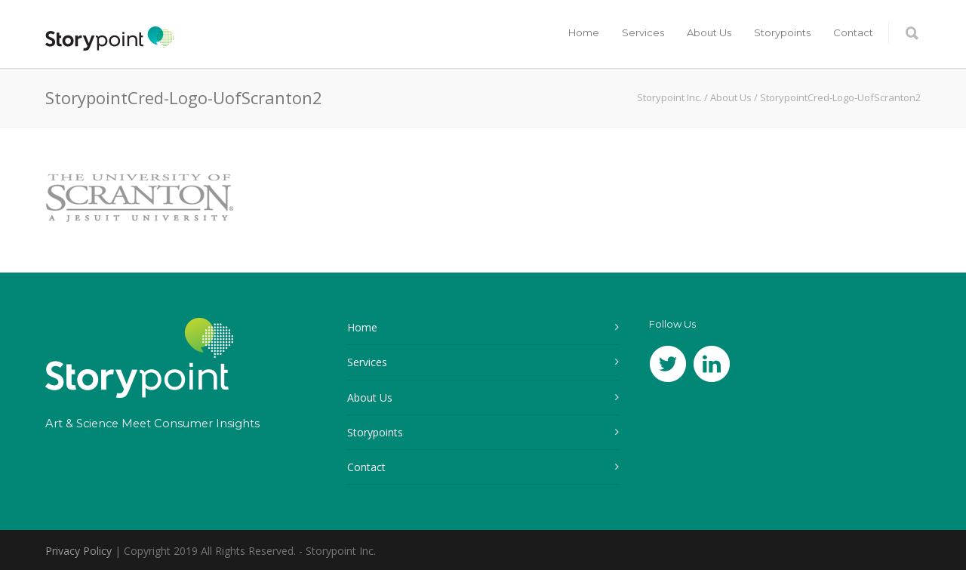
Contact (853, 32)
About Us (709, 32)
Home (583, 32)
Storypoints (782, 32)
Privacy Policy (78, 551)
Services (643, 32)
